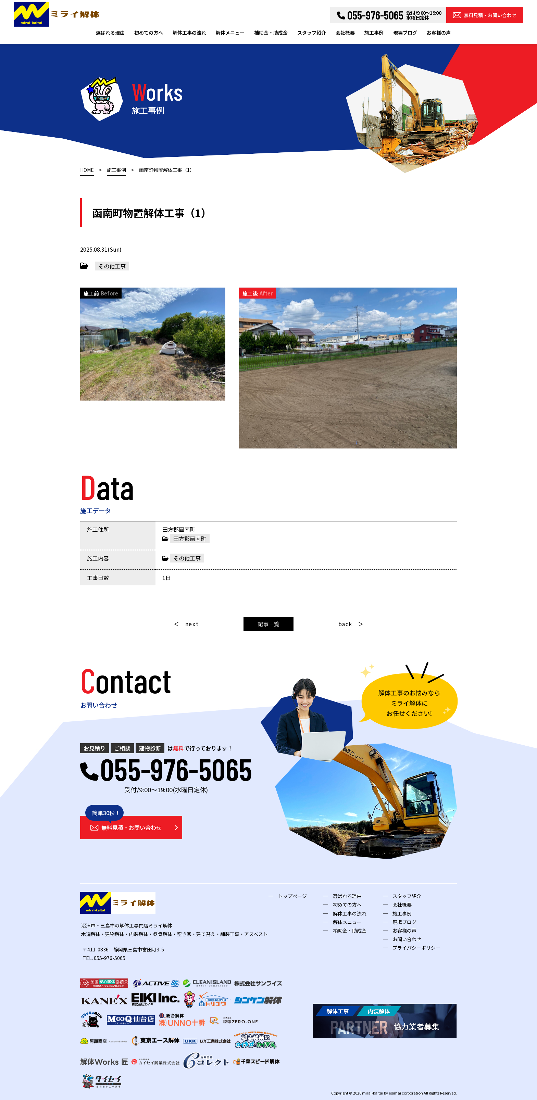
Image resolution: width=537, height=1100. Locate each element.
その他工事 (112, 266)
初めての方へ (148, 32)
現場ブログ (405, 32)
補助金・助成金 (271, 32)
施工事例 (374, 32)
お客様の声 (439, 32)
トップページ (292, 896)
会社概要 (345, 32)
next (192, 624)
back (345, 624)
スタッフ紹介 (311, 32)
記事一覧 (268, 624)
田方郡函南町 (189, 538)
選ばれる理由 (110, 32)
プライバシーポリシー (416, 947)
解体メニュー (230, 32)
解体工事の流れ (189, 32)
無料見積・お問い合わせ (484, 15)
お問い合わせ (406, 939)
